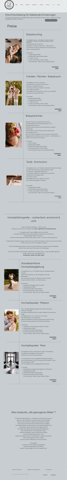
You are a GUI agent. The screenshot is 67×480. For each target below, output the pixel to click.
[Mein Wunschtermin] (51, 20)
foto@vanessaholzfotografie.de (33, 469)
